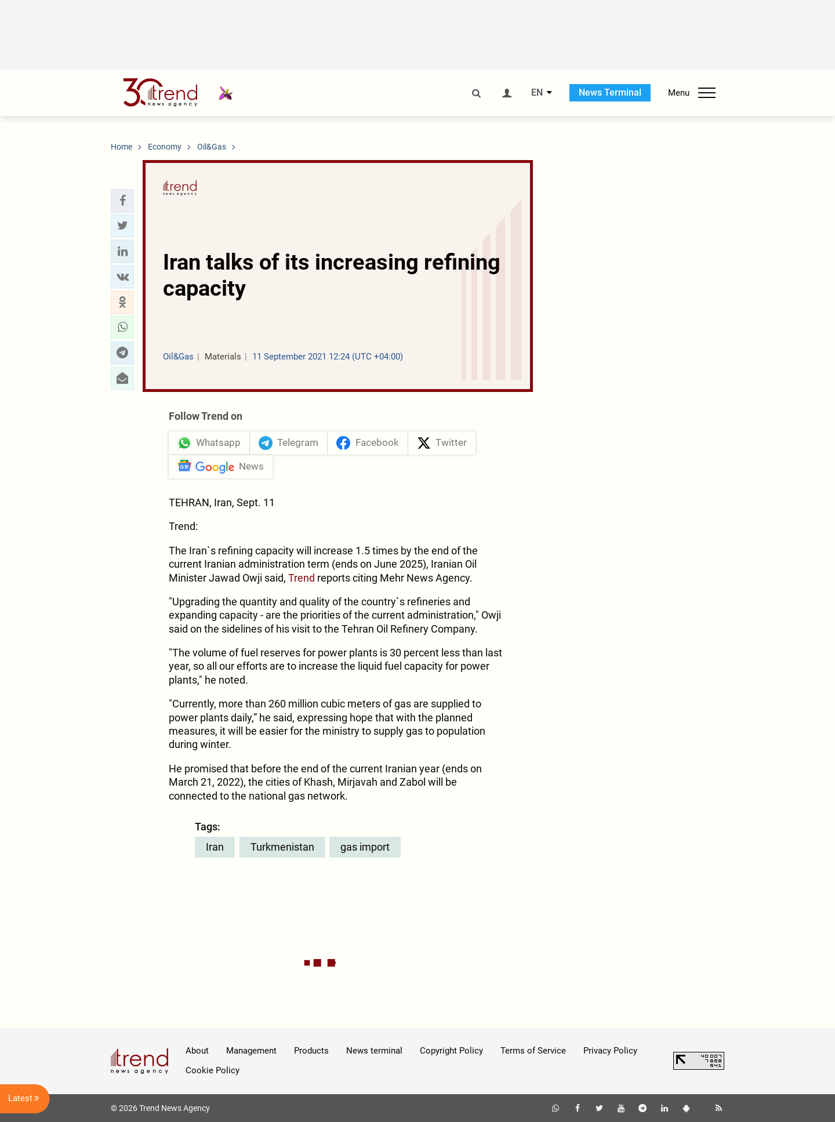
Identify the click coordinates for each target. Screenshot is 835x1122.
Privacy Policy (610, 1050)
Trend (301, 578)
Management (251, 1050)
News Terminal (610, 92)
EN (537, 92)
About (197, 1050)
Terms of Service (533, 1050)
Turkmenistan (282, 847)
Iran (215, 847)
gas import (365, 847)
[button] (122, 200)
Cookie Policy (212, 1070)
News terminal (374, 1050)
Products (311, 1050)
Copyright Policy (451, 1050)
